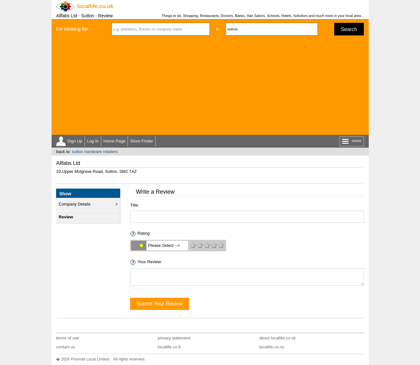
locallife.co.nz (271, 347)
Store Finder (141, 141)
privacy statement (174, 338)
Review (66, 217)
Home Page (114, 141)
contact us (65, 347)
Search (349, 29)
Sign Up (74, 141)
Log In (93, 141)
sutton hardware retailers (95, 151)
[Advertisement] (210, 87)
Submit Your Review (159, 303)
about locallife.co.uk (277, 338)
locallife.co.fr (169, 347)
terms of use (67, 338)
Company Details (74, 204)
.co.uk (95, 6)
